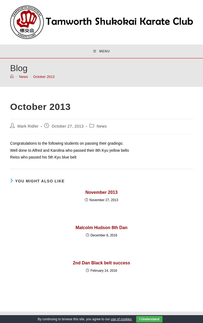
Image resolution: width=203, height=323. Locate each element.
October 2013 (44, 77)
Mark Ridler (28, 126)
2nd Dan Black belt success (101, 263)
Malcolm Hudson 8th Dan (101, 227)
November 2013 (101, 192)
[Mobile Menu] (101, 51)
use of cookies (121, 319)
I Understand (149, 319)
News (102, 126)
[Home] (12, 77)
